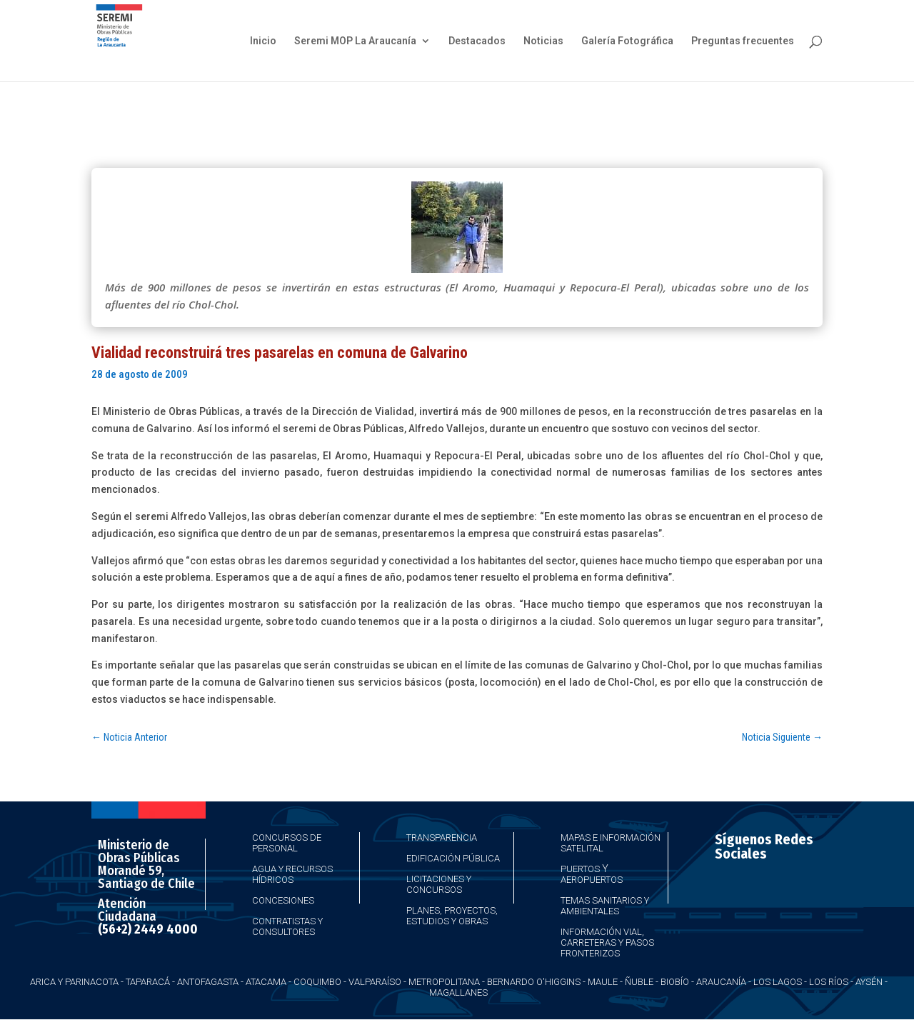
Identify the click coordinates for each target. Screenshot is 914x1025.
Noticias (543, 41)
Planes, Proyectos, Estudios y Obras (452, 915)
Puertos (580, 869)
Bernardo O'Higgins (534, 981)
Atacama (266, 981)
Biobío (675, 981)
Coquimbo (317, 981)
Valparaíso (374, 981)
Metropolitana (444, 981)
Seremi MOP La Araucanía (355, 41)
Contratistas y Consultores (287, 926)
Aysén (869, 981)
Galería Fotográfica (627, 41)
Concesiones (283, 900)
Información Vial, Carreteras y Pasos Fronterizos (607, 942)
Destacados (477, 41)
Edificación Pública (453, 858)
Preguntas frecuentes (742, 41)
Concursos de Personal (286, 843)
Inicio (263, 41)
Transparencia (441, 837)
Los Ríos (828, 981)
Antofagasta (207, 981)
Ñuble (639, 981)
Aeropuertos (592, 879)
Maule (603, 981)
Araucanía (721, 981)
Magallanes (458, 992)
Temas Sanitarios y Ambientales (605, 905)
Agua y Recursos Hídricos (292, 874)
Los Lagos (777, 981)
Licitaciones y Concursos (438, 884)
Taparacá (148, 981)
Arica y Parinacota (74, 981)
